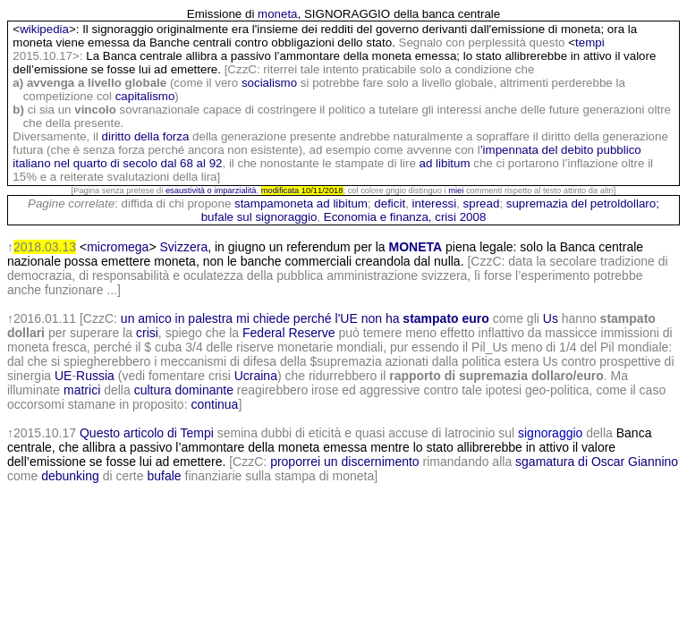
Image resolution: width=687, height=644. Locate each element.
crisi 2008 (460, 217)
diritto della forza (146, 136)
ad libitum (445, 163)
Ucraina (255, 376)
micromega (117, 247)
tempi (590, 42)
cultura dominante (183, 390)
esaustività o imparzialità (211, 190)
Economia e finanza (376, 217)
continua (214, 404)
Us (550, 318)
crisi (147, 333)
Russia (95, 376)
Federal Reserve (288, 333)
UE (63, 376)
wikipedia (44, 29)
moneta (277, 14)
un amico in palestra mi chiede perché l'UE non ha (305, 318)
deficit (389, 203)
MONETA (416, 247)
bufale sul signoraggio (259, 217)
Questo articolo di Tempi (147, 433)
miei (455, 190)
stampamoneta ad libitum (301, 203)
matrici (82, 390)
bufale (164, 476)
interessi (434, 203)
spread (481, 203)
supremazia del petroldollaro (581, 203)
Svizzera (183, 247)
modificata (280, 190)
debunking (70, 476)
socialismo (269, 82)
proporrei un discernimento (345, 461)
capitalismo (145, 96)
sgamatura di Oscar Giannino (596, 461)
